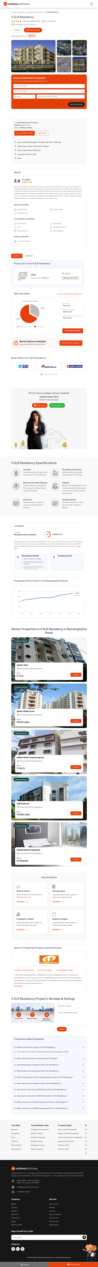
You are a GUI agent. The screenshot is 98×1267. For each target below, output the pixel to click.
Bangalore (15, 1133)
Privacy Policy (16, 1225)
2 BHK (33, 275)
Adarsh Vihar (22, 665)
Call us (25, 1264)
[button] (41, 374)
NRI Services (54, 1221)
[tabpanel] (48, 276)
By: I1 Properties (49, 21)
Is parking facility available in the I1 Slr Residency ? (36, 1065)
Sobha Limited (36, 1133)
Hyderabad (16, 1149)
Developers (53, 1225)
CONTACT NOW (24, 133)
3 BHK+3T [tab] (29, 256)
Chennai (14, 1141)
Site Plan (64, 64)
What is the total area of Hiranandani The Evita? (35, 1058)
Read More (18, 986)
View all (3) (79, 64)
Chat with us (57, 405)
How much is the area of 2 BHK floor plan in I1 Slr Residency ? (40, 1090)
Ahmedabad (16, 1145)
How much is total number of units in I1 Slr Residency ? (37, 1083)
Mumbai (14, 1129)
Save (17, 30)
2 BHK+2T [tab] (17, 256)
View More (22, 902)
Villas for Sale (63, 1145)
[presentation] (17, 256)
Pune (13, 1137)
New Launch (54, 1204)
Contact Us (15, 1218)
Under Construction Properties (70, 1137)
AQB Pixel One (23, 804)
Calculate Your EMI (72, 331)
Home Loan (53, 1218)
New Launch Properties (67, 1129)
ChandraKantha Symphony (28, 850)
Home (14, 12)
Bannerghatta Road (31, 21)
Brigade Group (37, 1141)
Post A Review (33, 30)
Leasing (52, 1211)
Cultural (14, 1207)
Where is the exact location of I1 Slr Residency (34, 1047)
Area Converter (55, 1214)
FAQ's (43, 133)
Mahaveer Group (37, 1145)
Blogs (13, 1221)
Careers (14, 1211)
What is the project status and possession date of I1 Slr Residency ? (43, 1077)
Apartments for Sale (66, 1141)
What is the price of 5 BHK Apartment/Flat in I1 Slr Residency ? (41, 1102)
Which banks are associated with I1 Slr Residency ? (36, 1071)
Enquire (76, 675)
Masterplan (64, 48)
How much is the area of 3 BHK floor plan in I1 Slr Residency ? (40, 1096)
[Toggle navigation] (91, 4)
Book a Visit (39, 405)
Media (13, 1204)
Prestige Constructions (40, 1129)
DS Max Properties (38, 1137)
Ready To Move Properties (68, 1133)
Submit (61, 1029)
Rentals (52, 1207)
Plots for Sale (63, 1149)
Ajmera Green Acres (25, 711)
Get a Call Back (76, 104)
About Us (14, 1214)
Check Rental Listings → (71, 343)
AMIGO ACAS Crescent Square (30, 758)
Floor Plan (80, 48)
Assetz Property (37, 1149)
